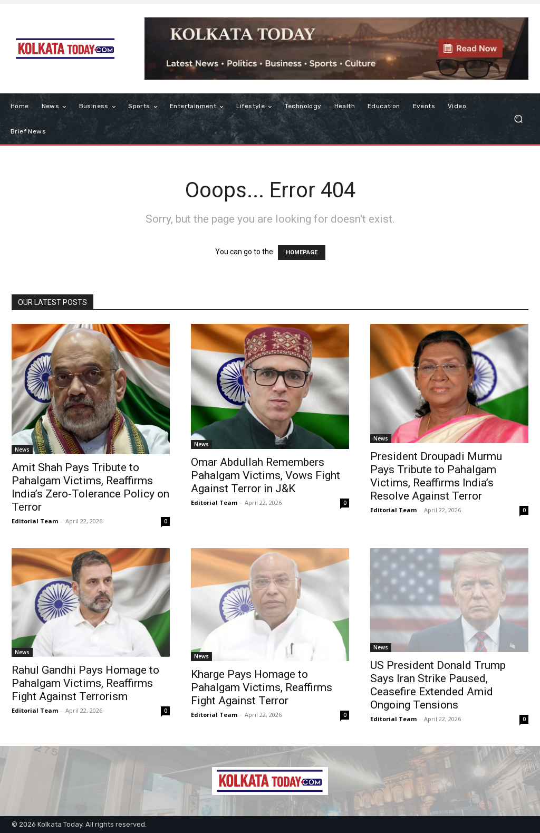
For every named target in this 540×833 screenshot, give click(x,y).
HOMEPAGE (301, 252)
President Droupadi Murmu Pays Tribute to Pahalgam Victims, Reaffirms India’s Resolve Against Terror (436, 476)
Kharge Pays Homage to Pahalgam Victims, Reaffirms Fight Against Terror (261, 687)
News (22, 449)
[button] (518, 119)
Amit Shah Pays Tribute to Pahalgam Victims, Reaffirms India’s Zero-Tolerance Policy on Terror (90, 487)
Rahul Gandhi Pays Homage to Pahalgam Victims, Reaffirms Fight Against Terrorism (85, 683)
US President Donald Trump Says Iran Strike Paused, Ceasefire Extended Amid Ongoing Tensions (438, 685)
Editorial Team (35, 521)
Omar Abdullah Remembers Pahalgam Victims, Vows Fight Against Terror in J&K (265, 475)
